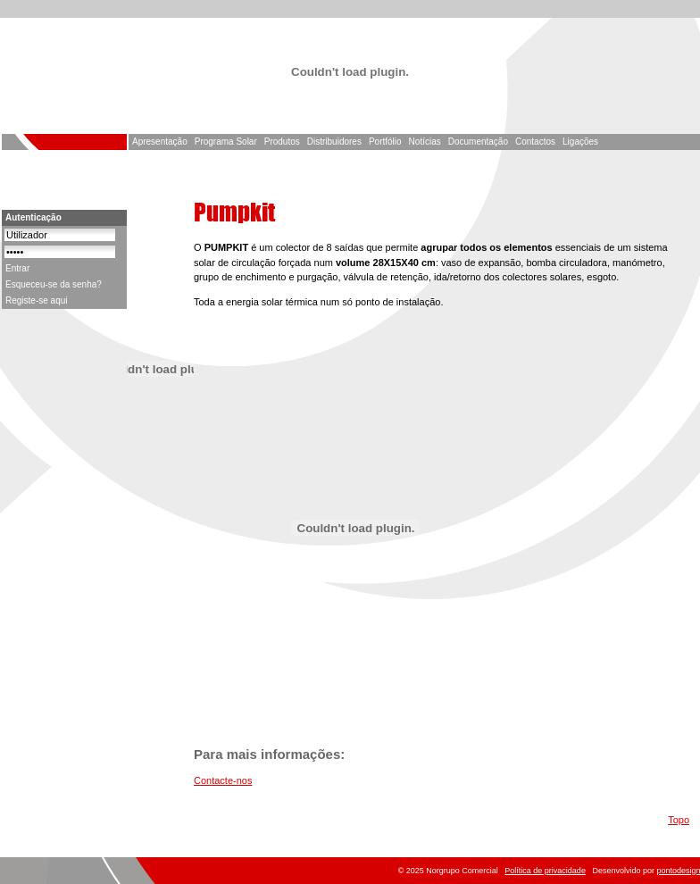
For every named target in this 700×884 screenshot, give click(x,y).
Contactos (535, 141)
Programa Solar (226, 141)
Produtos (282, 141)
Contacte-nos (223, 780)
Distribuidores (334, 141)
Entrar (17, 268)
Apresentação (160, 141)
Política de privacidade (545, 870)
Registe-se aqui (36, 300)
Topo (678, 819)
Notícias (425, 141)
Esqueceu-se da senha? (53, 284)
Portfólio (385, 141)
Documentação (478, 141)
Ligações (580, 141)
